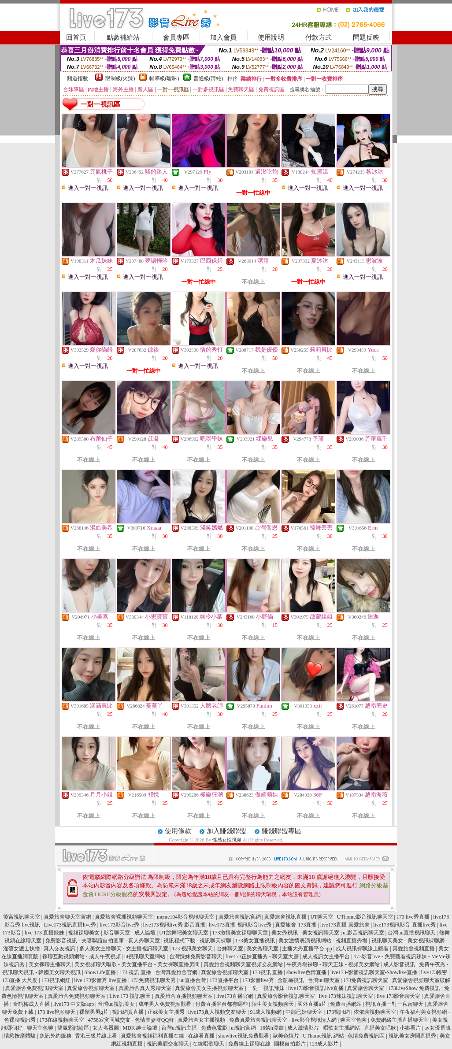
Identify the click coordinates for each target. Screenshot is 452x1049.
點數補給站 (123, 37)
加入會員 (223, 37)
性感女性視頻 (226, 839)
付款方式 (318, 37)
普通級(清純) (208, 78)
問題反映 (366, 37)
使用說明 (271, 37)
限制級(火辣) (120, 78)
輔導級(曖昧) (164, 78)
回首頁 (76, 37)
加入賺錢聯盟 (226, 830)
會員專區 (176, 37)
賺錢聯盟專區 (281, 830)
